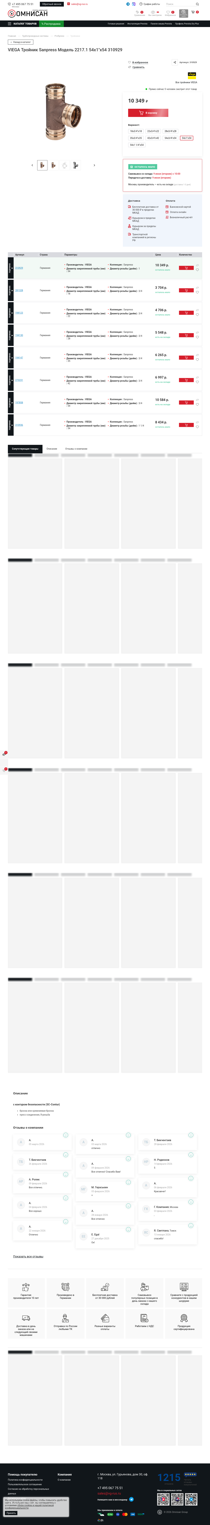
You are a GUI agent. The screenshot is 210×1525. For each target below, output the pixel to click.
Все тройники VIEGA (186, 82)
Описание (52, 448)
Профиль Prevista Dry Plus (187, 24)
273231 (19, 380)
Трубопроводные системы (35, 36)
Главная (12, 36)
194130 (19, 335)
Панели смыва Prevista (161, 24)
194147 (19, 357)
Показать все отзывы (28, 1256)
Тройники (75, 36)
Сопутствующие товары (25, 448)
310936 (19, 425)
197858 (19, 402)
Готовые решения (116, 24)
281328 (19, 290)
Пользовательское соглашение (25, 1484)
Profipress (60, 36)
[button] (32, 165)
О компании (64, 1479)
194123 (19, 313)
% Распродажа (51, 23)
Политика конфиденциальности (25, 1479)
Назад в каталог (21, 42)
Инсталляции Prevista (137, 24)
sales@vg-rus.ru (79, 4)
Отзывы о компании (76, 448)
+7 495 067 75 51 (23, 4)
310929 (19, 268)
